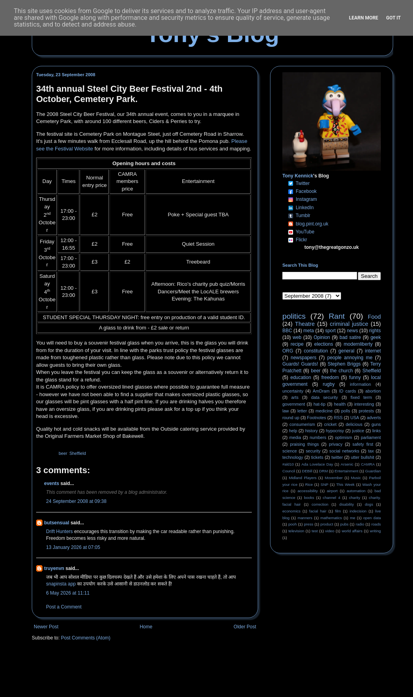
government (293, 404)
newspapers (304, 357)
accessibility (307, 491)
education (300, 377)
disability (346, 504)
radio (360, 524)
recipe (297, 344)
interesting (364, 404)
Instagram (306, 199)
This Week (345, 484)
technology (292, 457)
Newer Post (46, 627)
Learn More (363, 18)
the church (341, 371)
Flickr (301, 240)
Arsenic (347, 464)
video (329, 531)
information (360, 384)
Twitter (302, 183)
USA (354, 417)
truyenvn (54, 568)
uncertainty (292, 391)
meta (308, 330)
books (309, 497)
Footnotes (316, 417)
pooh (292, 524)
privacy (335, 444)
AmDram (321, 391)
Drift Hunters (59, 531)
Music (356, 478)
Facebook (306, 191)
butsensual (56, 523)
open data (372, 518)
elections (323, 344)
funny (355, 377)
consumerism (302, 424)
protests (366, 410)
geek (376, 337)
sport (330, 330)
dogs (369, 504)
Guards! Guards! (300, 364)
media (295, 437)
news (352, 330)
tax (371, 451)
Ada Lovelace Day (317, 464)
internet (373, 351)
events (51, 483)
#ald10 (288, 464)
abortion (373, 391)
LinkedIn (305, 207)
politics (294, 316)
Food (374, 317)
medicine (324, 410)
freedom (330, 377)
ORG (287, 351)
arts (295, 397)
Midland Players (303, 478)
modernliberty (358, 344)
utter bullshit (362, 457)
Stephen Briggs (344, 364)
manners (304, 518)
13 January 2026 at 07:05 (73, 547)
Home (146, 627)
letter (302, 410)
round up (290, 417)
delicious (354, 424)
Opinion (322, 337)
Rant (337, 316)
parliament (371, 437)
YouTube (304, 232)
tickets (317, 457)
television (296, 531)
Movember (334, 478)
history (311, 430)
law (285, 410)
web (297, 337)
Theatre (305, 324)
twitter (337, 457)
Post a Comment (63, 607)
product (326, 524)
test (315, 531)
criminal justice (349, 324)
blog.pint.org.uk (312, 224)
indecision (358, 511)
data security (324, 397)
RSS (338, 417)
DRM (323, 471)
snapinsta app (61, 584)
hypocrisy (335, 430)
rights (375, 330)
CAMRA (368, 464)
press (308, 524)
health (339, 404)
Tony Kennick (297, 176)
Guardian (373, 471)
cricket (330, 424)
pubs (344, 524)
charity (354, 497)
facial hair (317, 511)
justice (358, 430)
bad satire (350, 337)
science (289, 451)
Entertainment (347, 471)
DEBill (307, 471)
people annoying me (349, 357)
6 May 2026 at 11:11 (67, 593)
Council (288, 471)
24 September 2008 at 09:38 (76, 501)
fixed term (361, 397)
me (352, 518)
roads (376, 524)
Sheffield (77, 453)
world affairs (352, 531)
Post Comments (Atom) (85, 638)
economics (291, 511)
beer (63, 453)
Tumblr (302, 215)
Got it (393, 18)
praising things (304, 444)
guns (376, 424)
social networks (344, 451)
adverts (374, 417)
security (313, 451)
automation (356, 491)
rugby (329, 384)
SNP (324, 484)
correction (320, 504)
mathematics (331, 518)
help (293, 430)
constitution (316, 351)
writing (375, 531)
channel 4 (331, 497)
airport (332, 491)
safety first (363, 444)
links (376, 430)
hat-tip (320, 404)
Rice (309, 484)
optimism (343, 437)
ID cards (347, 391)
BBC (287, 330)
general (346, 351)
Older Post (245, 627)
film (338, 511)
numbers (318, 437)
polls (345, 410)
